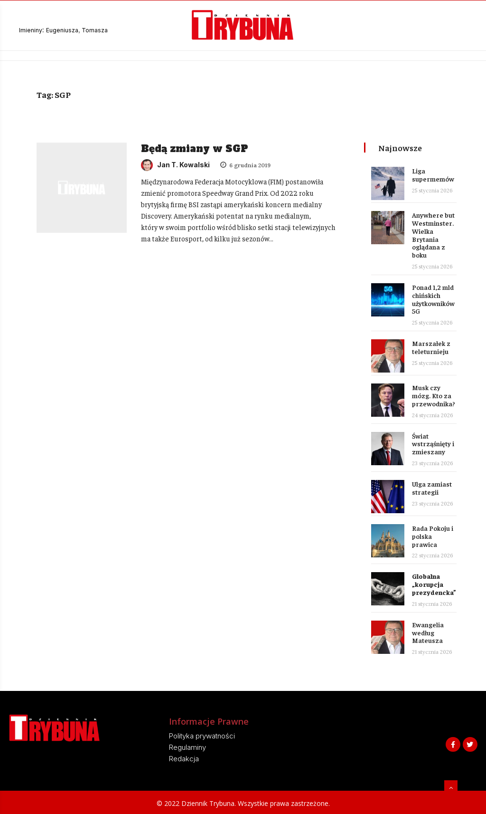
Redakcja (184, 758)
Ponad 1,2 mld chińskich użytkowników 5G (433, 299)
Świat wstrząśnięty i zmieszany (433, 443)
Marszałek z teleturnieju (431, 347)
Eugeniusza (62, 30)
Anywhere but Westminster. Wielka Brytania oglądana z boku (433, 235)
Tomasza (95, 30)
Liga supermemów (433, 174)
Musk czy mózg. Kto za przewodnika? (433, 395)
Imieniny (30, 30)
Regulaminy (187, 747)
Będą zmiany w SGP (194, 148)
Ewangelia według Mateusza (428, 632)
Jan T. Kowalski (175, 165)
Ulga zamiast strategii (432, 487)
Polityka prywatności (202, 735)
